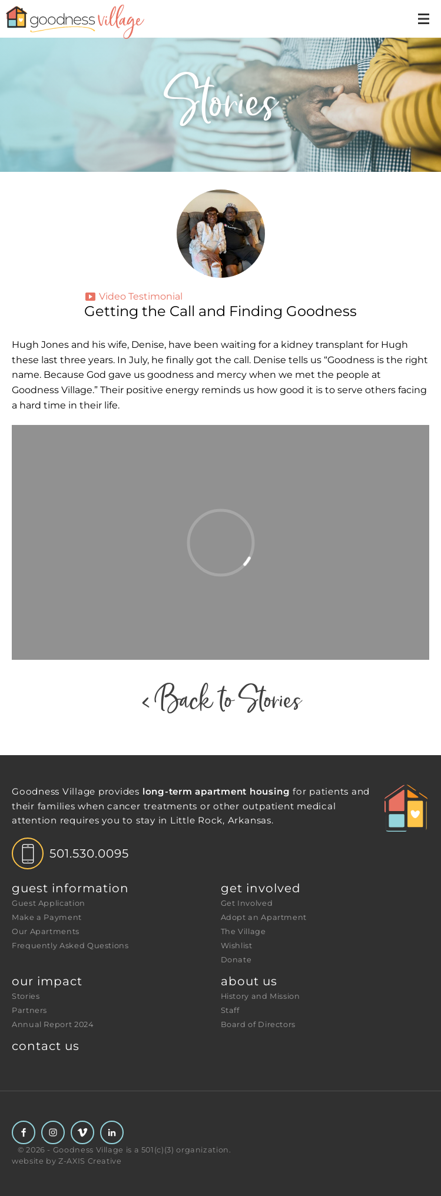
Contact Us (45, 1046)
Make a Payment (47, 917)
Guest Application (48, 903)
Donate (236, 959)
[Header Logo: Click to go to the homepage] (94, 22)
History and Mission (260, 996)
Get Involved (261, 888)
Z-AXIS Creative (90, 1161)
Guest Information (70, 888)
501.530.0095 (89, 853)
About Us (249, 981)
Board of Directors (258, 1024)
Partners (29, 1010)
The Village (243, 931)
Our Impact (47, 981)
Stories (25, 996)
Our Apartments (45, 931)
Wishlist (237, 945)
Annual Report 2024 (53, 1024)
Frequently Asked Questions (70, 945)
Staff (230, 1010)
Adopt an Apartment (264, 917)
